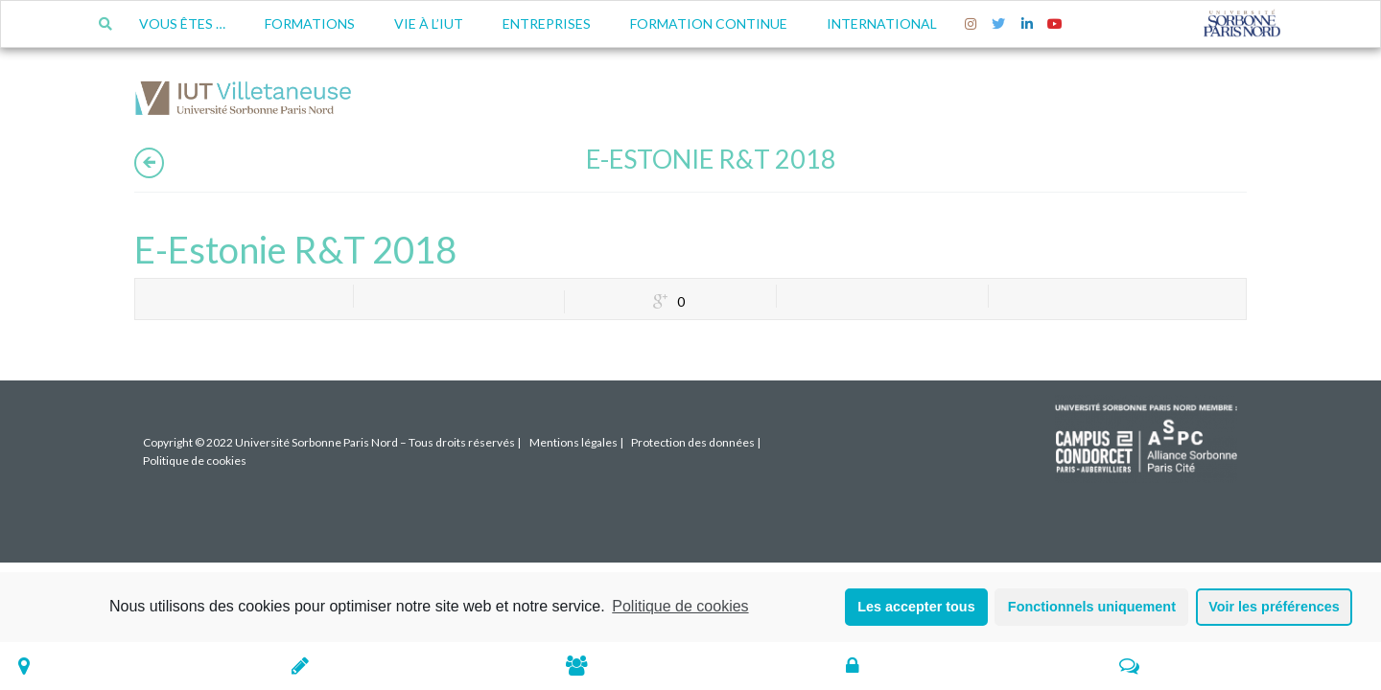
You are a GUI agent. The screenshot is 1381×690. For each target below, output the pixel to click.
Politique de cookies (680, 606)
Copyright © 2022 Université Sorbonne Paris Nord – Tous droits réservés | (332, 442)
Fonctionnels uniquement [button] (1092, 606)
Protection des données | (696, 442)
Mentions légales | (576, 442)
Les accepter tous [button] (915, 606)
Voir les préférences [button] (1274, 606)
